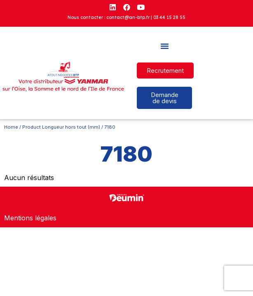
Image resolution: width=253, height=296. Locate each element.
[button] (164, 46)
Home (11, 127)
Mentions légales (30, 218)
